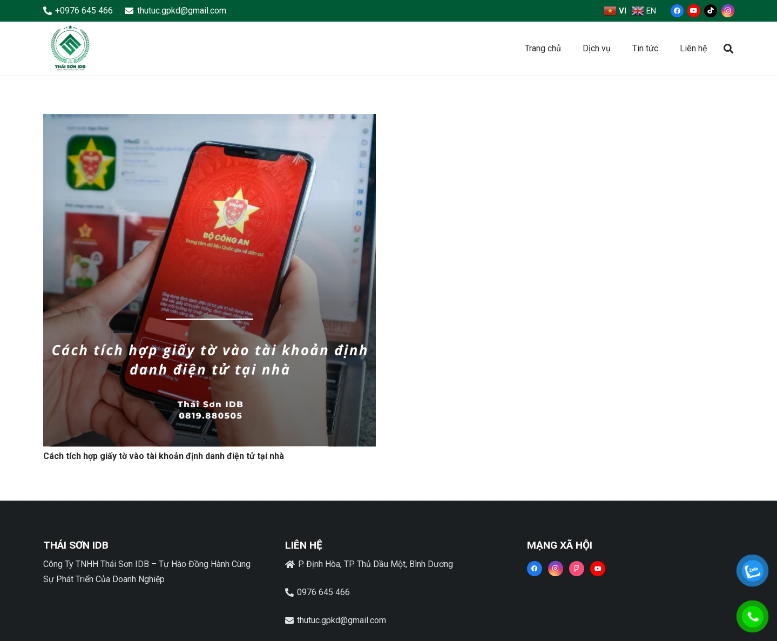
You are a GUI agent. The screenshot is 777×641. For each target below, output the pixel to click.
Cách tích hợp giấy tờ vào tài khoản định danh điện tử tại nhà (163, 456)
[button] (728, 49)
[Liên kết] (70, 49)
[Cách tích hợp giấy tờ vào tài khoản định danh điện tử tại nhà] (209, 121)
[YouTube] (693, 10)
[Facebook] (677, 10)
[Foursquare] (576, 568)
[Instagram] (727, 10)
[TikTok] (710, 10)
